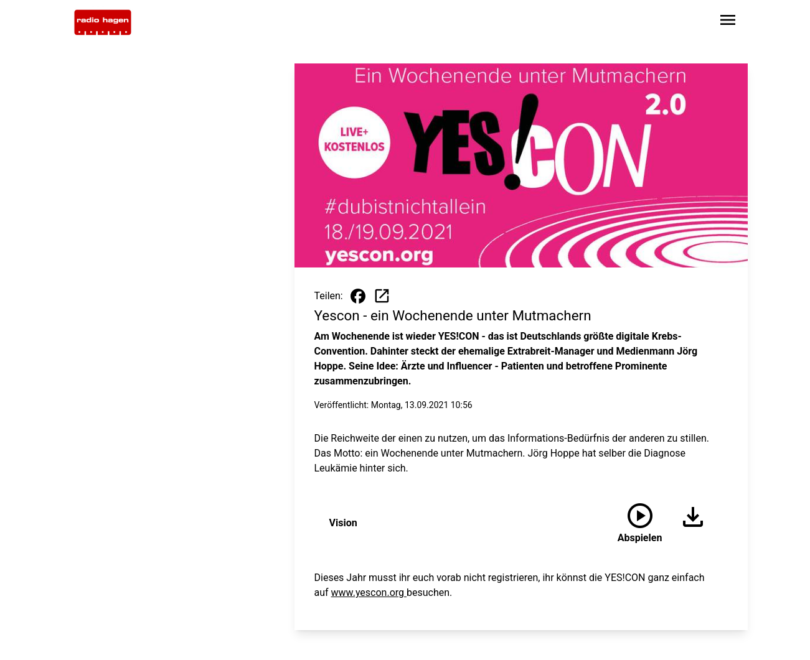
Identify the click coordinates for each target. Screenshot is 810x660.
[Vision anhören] (640, 523)
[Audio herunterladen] (688, 523)
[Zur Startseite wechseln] (103, 22)
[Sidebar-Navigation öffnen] (728, 22)
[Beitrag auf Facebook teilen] (358, 296)
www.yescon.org (369, 592)
